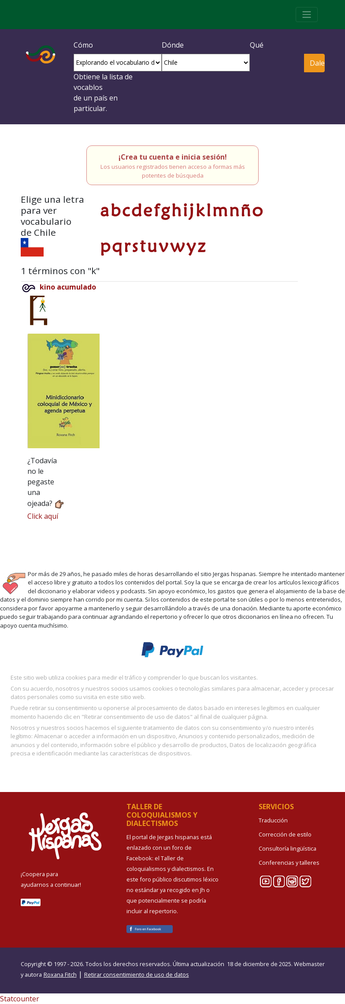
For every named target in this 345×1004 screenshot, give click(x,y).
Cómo (83, 45)
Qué (256, 45)
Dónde (173, 45)
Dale (317, 63)
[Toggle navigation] (307, 14)
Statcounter (19, 999)
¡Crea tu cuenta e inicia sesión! (173, 157)
